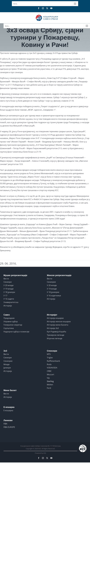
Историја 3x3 (53, 328)
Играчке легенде (54, 338)
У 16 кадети (9, 299)
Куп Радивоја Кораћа (56, 331)
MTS (49, 354)
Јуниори (7, 367)
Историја (8, 305)
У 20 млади (8, 285)
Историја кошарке (55, 318)
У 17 (5, 295)
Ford (49, 388)
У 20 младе (52, 285)
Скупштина (9, 328)
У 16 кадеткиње (54, 295)
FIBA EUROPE (9, 427)
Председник (9, 318)
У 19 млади (8, 288)
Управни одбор (11, 321)
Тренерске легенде (55, 335)
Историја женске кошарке (59, 321)
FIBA (5, 423)
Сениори (8, 282)
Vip (48, 378)
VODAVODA (52, 367)
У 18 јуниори (9, 292)
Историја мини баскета (57, 325)
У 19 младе (52, 288)
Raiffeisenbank (53, 361)
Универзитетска (11, 302)
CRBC (49, 371)
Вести (6, 278)
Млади (6, 364)
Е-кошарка (8, 410)
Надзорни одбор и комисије (16, 331)
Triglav (50, 357)
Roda (49, 364)
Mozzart (50, 374)
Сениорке (51, 282)
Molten (50, 384)
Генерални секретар (13, 325)
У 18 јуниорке (53, 292)
